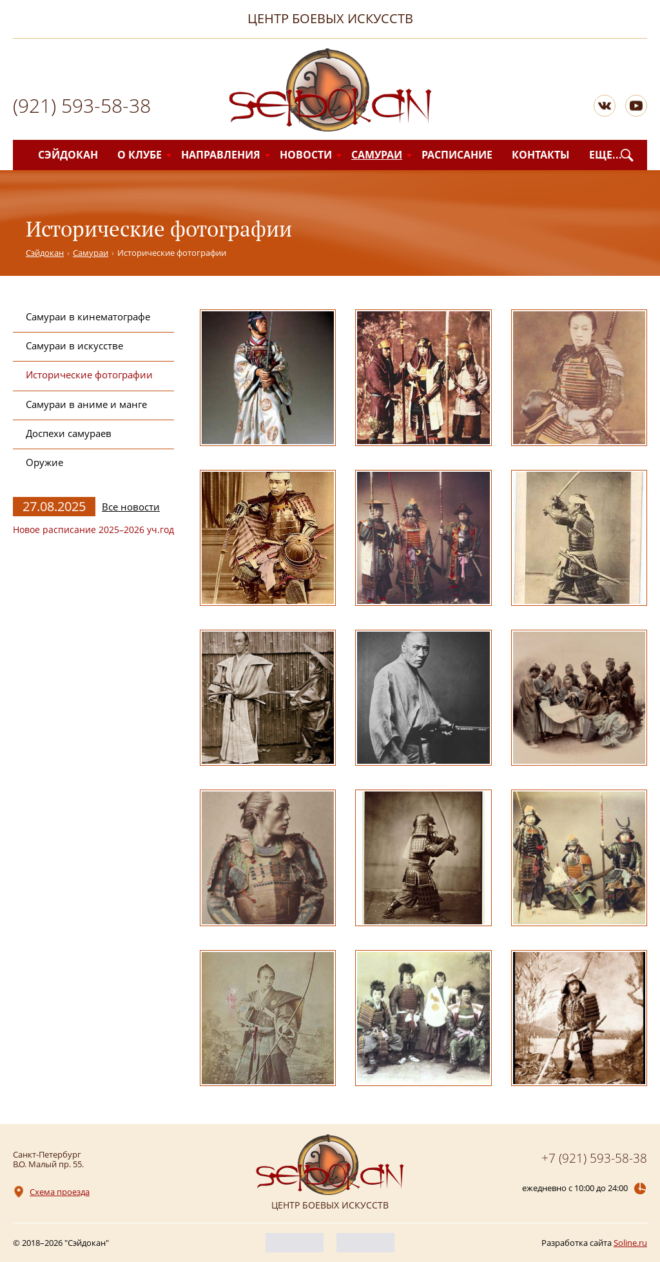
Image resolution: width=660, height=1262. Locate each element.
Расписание (457, 155)
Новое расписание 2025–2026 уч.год (93, 529)
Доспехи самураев (69, 433)
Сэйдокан (68, 155)
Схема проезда (60, 1192)
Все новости (131, 507)
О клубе (139, 155)
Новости (306, 155)
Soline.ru (630, 1242)
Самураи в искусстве (74, 345)
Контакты (541, 155)
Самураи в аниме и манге (86, 404)
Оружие (44, 462)
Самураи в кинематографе (88, 316)
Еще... (605, 155)
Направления (220, 155)
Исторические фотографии (89, 374)
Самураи (376, 155)
